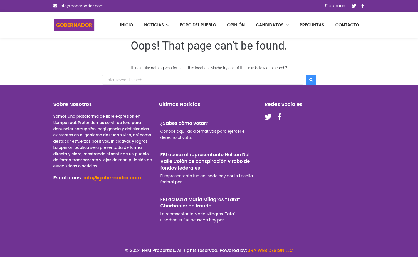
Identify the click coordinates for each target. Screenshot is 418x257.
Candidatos (272, 25)
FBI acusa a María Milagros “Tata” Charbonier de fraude (200, 202)
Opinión (236, 25)
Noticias (156, 25)
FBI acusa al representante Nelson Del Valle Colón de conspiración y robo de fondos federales (205, 161)
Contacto (347, 25)
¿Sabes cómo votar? (184, 123)
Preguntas (312, 25)
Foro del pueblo (198, 25)
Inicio (126, 25)
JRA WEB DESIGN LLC (270, 250)
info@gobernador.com (112, 177)
